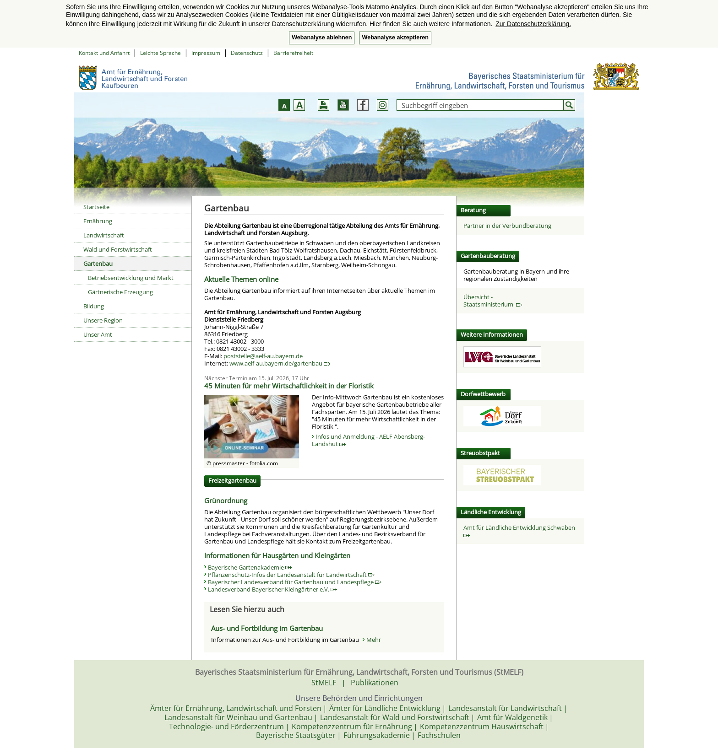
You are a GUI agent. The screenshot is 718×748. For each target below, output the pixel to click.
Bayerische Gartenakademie (250, 567)
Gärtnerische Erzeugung (120, 292)
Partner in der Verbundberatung (507, 225)
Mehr (373, 639)
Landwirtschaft (103, 235)
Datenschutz (247, 53)
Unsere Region (103, 320)
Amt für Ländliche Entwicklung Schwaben (520, 530)
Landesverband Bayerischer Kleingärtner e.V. (272, 589)
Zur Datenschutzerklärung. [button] (533, 23)
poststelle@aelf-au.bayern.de (263, 356)
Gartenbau (98, 263)
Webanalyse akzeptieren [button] (395, 37)
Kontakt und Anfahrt (104, 53)
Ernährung (97, 221)
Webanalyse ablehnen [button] (322, 37)
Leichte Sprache (160, 53)
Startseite (96, 207)
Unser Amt (97, 334)
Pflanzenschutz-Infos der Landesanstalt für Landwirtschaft (291, 574)
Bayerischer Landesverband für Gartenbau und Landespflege (294, 582)
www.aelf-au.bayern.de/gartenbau (279, 363)
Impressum (205, 53)
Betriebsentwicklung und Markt (131, 278)
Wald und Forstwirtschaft (117, 249)
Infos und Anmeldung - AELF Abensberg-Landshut (368, 440)
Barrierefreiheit (293, 53)
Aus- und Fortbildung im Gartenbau (267, 628)
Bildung (93, 306)
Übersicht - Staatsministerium (492, 300)
